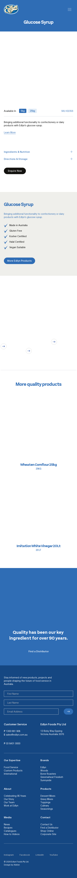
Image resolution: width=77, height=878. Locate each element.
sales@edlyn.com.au (17, 734)
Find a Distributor (49, 827)
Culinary (44, 805)
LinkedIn (40, 854)
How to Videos (12, 834)
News (7, 824)
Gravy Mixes (46, 799)
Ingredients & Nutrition (38, 151)
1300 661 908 (13, 731)
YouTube (54, 854)
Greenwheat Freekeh (51, 777)
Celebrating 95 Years (15, 795)
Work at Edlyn (11, 805)
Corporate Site (48, 834)
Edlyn (43, 767)
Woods (44, 770)
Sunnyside (45, 780)
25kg (32, 110)
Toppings (45, 802)
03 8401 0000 (13, 743)
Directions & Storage (38, 159)
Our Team (9, 802)
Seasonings (46, 808)
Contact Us (46, 824)
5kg (23, 110)
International (10, 773)
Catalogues (10, 830)
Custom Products (13, 770)
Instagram (9, 854)
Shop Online (47, 830)
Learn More (10, 132)
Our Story (9, 799)
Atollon (17, 864)
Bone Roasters (48, 773)
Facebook (25, 854)
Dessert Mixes (47, 795)
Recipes (8, 827)
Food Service (11, 767)
